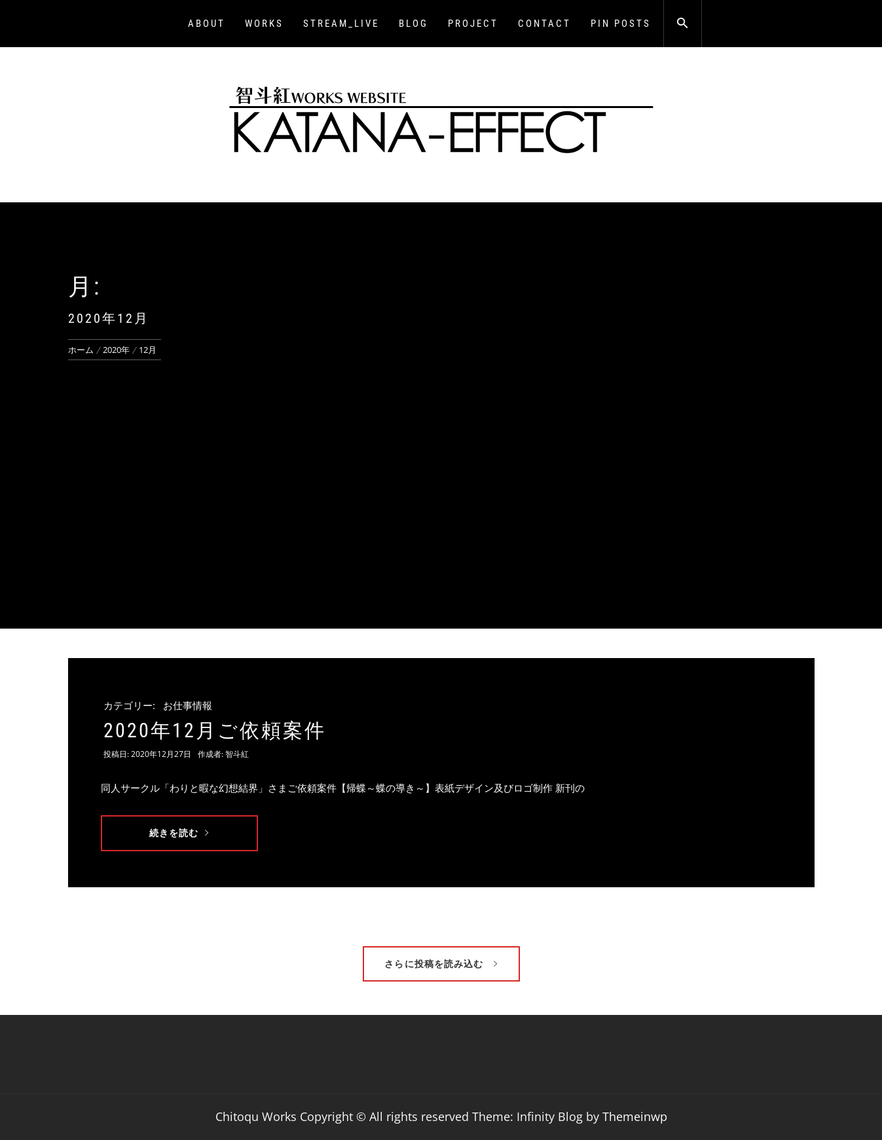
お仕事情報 (187, 705)
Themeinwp (634, 1116)
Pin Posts (621, 23)
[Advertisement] (441, 458)
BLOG (413, 23)
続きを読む (179, 832)
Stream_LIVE (341, 23)
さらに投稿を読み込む (440, 963)
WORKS (264, 23)
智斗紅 (237, 754)
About (206, 23)
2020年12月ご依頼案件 (214, 730)
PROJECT (473, 23)
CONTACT (544, 23)
